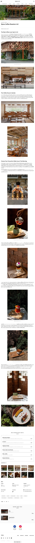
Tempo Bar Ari (11, 517)
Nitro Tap (9, 22)
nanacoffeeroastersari (28, 489)
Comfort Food (12, 518)
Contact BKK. (31, 535)
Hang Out (12, 512)
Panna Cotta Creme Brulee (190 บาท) (10, 324)
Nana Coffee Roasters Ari (5, 34)
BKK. (2, 535)
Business (26, 535)
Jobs (18, 535)
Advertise (22, 535)
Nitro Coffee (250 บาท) (11, 364)
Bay (9, 511)
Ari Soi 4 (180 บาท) (20, 242)
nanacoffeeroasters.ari (28, 491)
